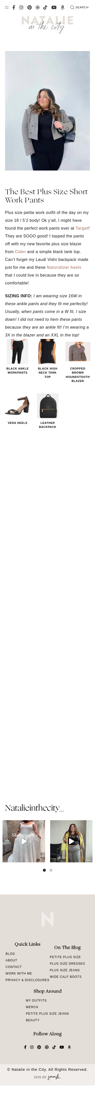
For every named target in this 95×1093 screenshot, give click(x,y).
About (11, 960)
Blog (10, 954)
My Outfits (36, 1000)
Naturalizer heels (64, 267)
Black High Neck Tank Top (48, 372)
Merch (32, 1007)
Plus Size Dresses (67, 963)
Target (81, 228)
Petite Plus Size (65, 957)
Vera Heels (17, 422)
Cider (20, 252)
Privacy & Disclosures (27, 980)
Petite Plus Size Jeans (47, 1013)
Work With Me (19, 973)
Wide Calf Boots (66, 977)
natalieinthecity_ (34, 808)
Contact (14, 967)
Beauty (33, 1020)
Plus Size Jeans (65, 970)
